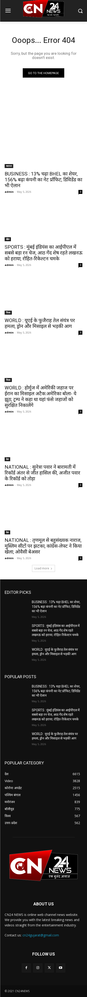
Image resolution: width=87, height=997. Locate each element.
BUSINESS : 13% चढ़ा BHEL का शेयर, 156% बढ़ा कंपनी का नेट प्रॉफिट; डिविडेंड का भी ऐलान (43, 179)
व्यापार (9, 166)
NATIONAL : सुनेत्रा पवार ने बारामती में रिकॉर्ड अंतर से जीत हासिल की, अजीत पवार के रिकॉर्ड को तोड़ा (42, 472)
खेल (8, 239)
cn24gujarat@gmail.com (41, 935)
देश (7, 459)
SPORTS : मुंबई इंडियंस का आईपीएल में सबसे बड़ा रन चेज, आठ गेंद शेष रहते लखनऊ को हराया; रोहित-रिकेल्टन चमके (43, 252)
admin (9, 191)
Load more (43, 568)
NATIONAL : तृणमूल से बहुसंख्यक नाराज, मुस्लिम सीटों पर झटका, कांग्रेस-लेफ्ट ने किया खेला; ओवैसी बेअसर (43, 546)
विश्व (8, 312)
